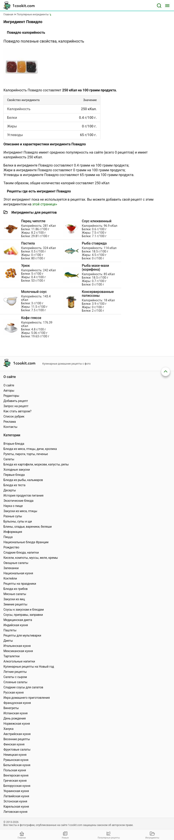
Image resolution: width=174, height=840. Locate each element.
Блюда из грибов (15, 589)
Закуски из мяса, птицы (20, 511)
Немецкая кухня (15, 754)
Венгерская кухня (15, 775)
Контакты (10, 427)
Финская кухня (14, 744)
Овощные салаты (15, 563)
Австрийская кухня (17, 734)
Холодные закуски (16, 469)
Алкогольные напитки (19, 661)
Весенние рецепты (16, 739)
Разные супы (12, 516)
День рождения (14, 718)
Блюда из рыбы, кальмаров (23, 480)
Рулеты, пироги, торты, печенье (25, 454)
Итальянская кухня (17, 646)
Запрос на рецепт (15, 406)
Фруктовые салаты (16, 749)
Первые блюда (14, 474)
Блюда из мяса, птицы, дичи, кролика (30, 449)
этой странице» (44, 204)
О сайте (8, 385)
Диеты (8, 640)
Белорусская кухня (16, 786)
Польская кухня (14, 770)
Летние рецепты (15, 671)
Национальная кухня (18, 573)
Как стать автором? (17, 411)
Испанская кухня (15, 713)
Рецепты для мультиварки (22, 635)
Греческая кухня (15, 780)
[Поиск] (159, 5)
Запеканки (11, 568)
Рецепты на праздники (19, 583)
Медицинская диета (17, 620)
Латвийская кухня (16, 796)
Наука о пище (13, 506)
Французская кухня (17, 703)
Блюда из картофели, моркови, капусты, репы (36, 464)
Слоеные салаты (15, 682)
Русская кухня (13, 692)
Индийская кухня (15, 625)
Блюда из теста (14, 485)
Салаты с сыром (15, 677)
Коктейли (10, 578)
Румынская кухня (15, 760)
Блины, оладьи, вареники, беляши (27, 526)
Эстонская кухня (15, 801)
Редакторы (11, 395)
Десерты (9, 490)
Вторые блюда (13, 443)
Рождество (11, 547)
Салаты (8, 459)
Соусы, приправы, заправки (23, 614)
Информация (12, 532)
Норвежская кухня (16, 723)
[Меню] (167, 5)
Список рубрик (13, 416)
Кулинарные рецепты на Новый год (28, 666)
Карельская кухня (16, 806)
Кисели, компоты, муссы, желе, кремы (30, 557)
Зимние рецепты (15, 604)
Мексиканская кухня (18, 651)
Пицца (8, 537)
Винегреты (11, 708)
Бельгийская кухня (16, 765)
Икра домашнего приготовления (26, 697)
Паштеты (9, 630)
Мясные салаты (14, 594)
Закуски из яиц (14, 599)
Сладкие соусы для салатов (23, 687)
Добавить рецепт (15, 401)
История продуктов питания (23, 495)
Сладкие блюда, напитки (21, 552)
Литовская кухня (15, 811)
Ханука (8, 728)
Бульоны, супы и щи (17, 521)
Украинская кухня (16, 791)
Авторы (8, 390)
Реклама (9, 421)
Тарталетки (11, 656)
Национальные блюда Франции (26, 542)
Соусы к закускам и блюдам (23, 609)
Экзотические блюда (18, 500)
